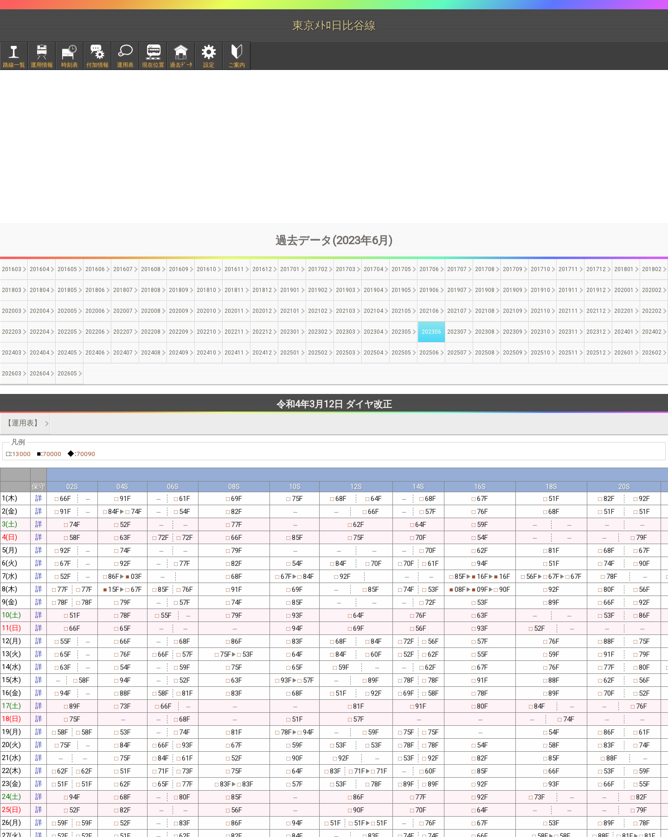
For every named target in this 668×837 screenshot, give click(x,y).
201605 (67, 269)
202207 (123, 332)
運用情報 (42, 65)
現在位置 (153, 65)
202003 (11, 311)
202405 (67, 352)
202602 (652, 352)
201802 (652, 269)
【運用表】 (22, 422)
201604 (39, 269)
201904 (373, 290)
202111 (568, 311)
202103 (345, 311)
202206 (95, 332)
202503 (345, 352)
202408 (151, 352)
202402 (652, 332)
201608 (151, 269)
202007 (123, 311)
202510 (540, 352)
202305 (401, 332)
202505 (401, 352)
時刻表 (69, 65)
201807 (123, 290)
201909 (512, 290)
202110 (540, 311)
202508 (485, 352)
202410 (206, 352)
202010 (206, 311)
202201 (624, 311)
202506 (429, 352)
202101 (290, 311)
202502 (318, 352)
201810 (206, 290)
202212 (262, 332)
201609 (178, 269)
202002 (652, 290)
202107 (457, 311)
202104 (373, 311)
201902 (318, 290)
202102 (318, 311)
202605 (67, 373)
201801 (624, 269)
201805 (67, 290)
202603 (11, 373)
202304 (373, 332)
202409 (178, 352)
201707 (457, 269)
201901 (290, 290)
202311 (568, 332)
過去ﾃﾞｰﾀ (181, 65)
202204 (39, 332)
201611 (234, 269)
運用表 (125, 65)
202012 (262, 311)
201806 (95, 290)
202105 (401, 311)
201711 (568, 269)
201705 (401, 269)
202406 (95, 352)
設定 (208, 65)
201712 (596, 269)
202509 (512, 352)
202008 (151, 311)
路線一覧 (14, 65)
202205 (67, 332)
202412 (262, 352)
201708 (485, 269)
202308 (485, 332)
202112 (596, 311)
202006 (95, 311)
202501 (290, 352)
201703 (345, 269)
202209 (178, 332)
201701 (290, 269)
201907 (457, 290)
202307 (457, 332)
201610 (206, 269)
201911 (568, 290)
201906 (429, 290)
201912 (596, 290)
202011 (234, 311)
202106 (429, 311)
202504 (373, 352)
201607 (123, 269)
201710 (540, 269)
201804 (39, 290)
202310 (540, 332)
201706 (429, 269)
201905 (401, 290)
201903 (345, 290)
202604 (39, 373)
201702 (318, 269)
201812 (262, 290)
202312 (596, 332)
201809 (178, 290)
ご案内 (236, 65)
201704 (373, 269)
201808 (151, 290)
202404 (39, 352)
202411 (234, 352)
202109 (512, 311)
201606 (95, 269)
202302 (318, 332)
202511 (568, 352)
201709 (512, 269)
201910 (540, 290)
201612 (262, 269)
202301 (290, 332)
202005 (67, 311)
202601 (624, 352)
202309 (512, 332)
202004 (39, 311)
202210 (206, 332)
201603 (11, 269)
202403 (11, 352)
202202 (652, 311)
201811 (234, 290)
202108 (485, 311)
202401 (624, 332)
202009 (178, 311)
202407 (123, 352)
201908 (485, 290)
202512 (596, 352)
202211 (234, 332)
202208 (151, 332)
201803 (11, 290)
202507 (457, 352)
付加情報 (97, 65)
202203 (11, 332)
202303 (345, 332)
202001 (624, 290)
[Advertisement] (334, 146)
